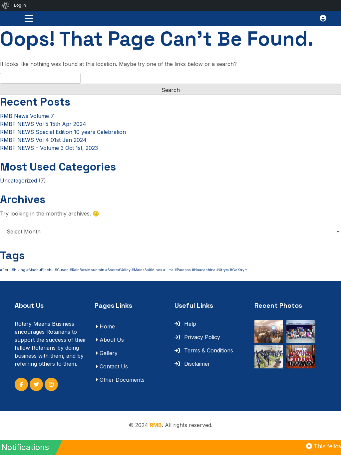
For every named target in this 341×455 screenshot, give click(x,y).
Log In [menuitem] (20, 5)
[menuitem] (6, 5)
